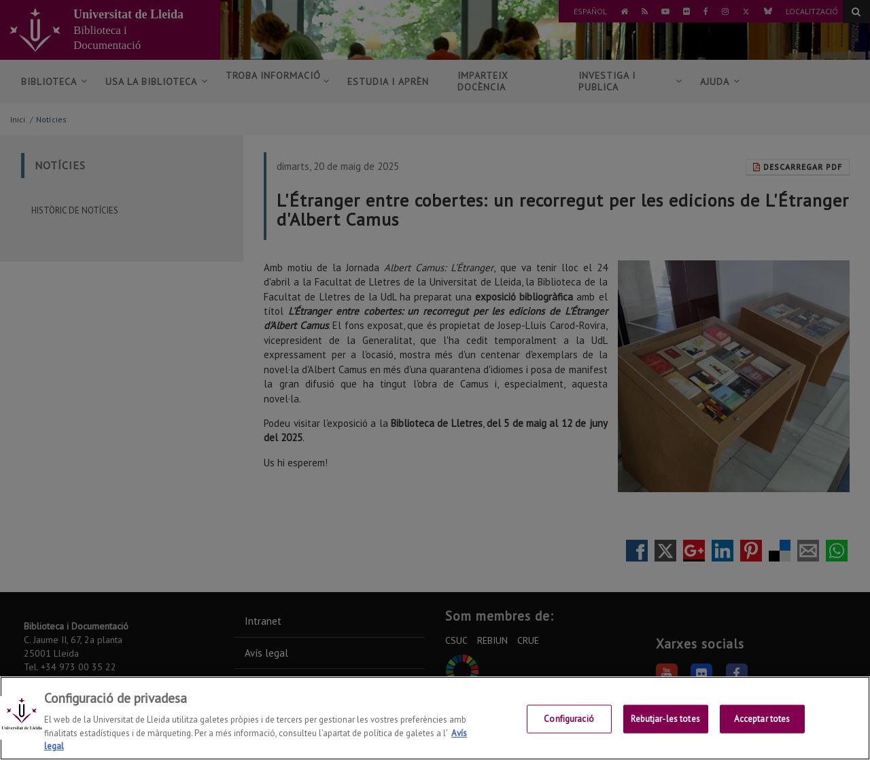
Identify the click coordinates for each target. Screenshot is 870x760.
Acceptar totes (762, 719)
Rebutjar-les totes (665, 719)
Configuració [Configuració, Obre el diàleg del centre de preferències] (569, 719)
